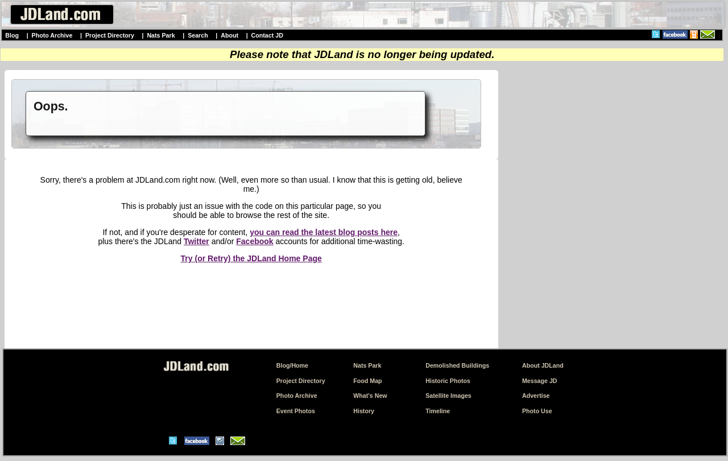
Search (198, 35)
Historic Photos (447, 380)
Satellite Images (448, 395)
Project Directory (109, 35)
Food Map (367, 380)
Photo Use (537, 411)
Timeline (437, 411)
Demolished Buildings (457, 365)
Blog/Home (292, 365)
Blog (12, 35)
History (363, 411)
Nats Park (161, 35)
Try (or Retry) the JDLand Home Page (251, 258)
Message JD (539, 380)
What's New (370, 395)
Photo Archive (52, 35)
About (229, 35)
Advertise (536, 395)
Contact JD (267, 35)
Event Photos (295, 411)
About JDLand (543, 365)
